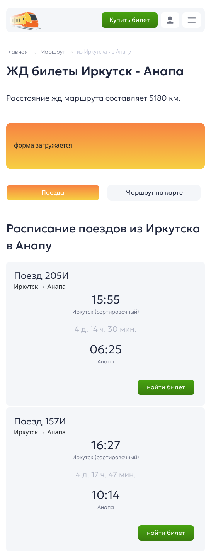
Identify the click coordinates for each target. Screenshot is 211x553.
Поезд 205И (41, 276)
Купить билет (129, 20)
